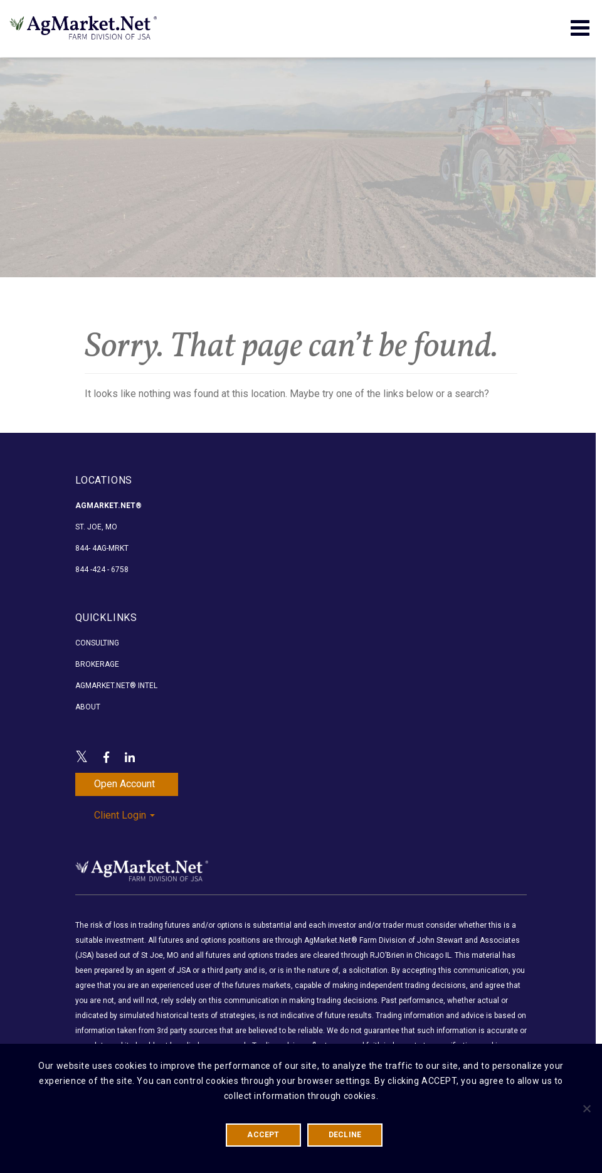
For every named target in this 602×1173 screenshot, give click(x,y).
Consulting (97, 643)
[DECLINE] (586, 1108)
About (87, 707)
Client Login (124, 815)
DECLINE (345, 1134)
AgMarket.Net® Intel (116, 685)
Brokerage (97, 664)
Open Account (124, 784)
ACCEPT (263, 1134)
